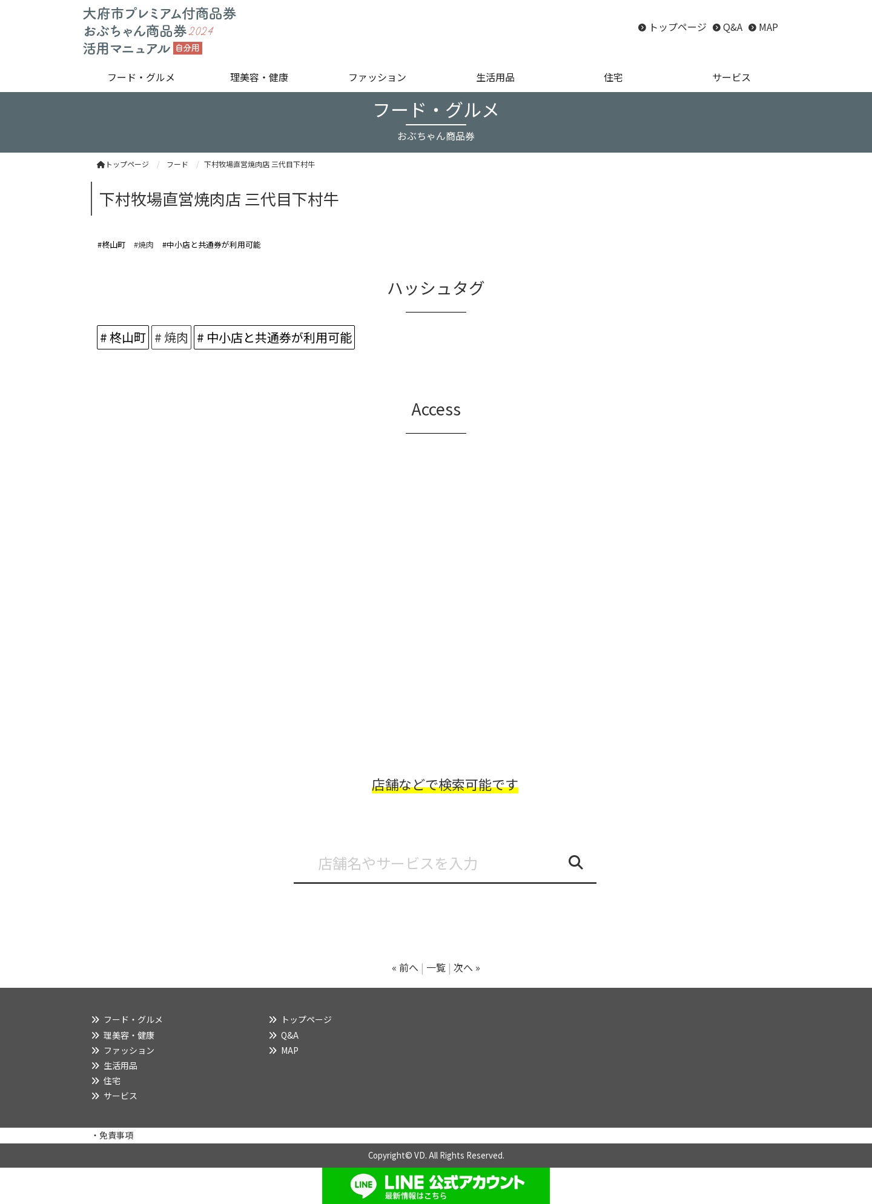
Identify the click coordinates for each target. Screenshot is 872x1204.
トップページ (678, 26)
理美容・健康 (129, 1035)
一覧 (436, 967)
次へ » (467, 967)
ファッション (129, 1050)
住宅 (112, 1080)
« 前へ (405, 967)
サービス (120, 1096)
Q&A (732, 26)
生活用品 (120, 1065)
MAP (768, 26)
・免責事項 (112, 1135)
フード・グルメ (133, 1019)
